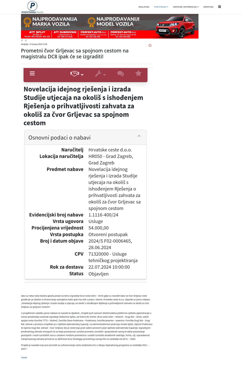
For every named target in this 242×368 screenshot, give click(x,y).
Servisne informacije (185, 7)
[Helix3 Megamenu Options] (219, 6)
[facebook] (22, 40)
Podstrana (160, 7)
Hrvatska (208, 7)
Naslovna (144, 7)
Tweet (24, 357)
